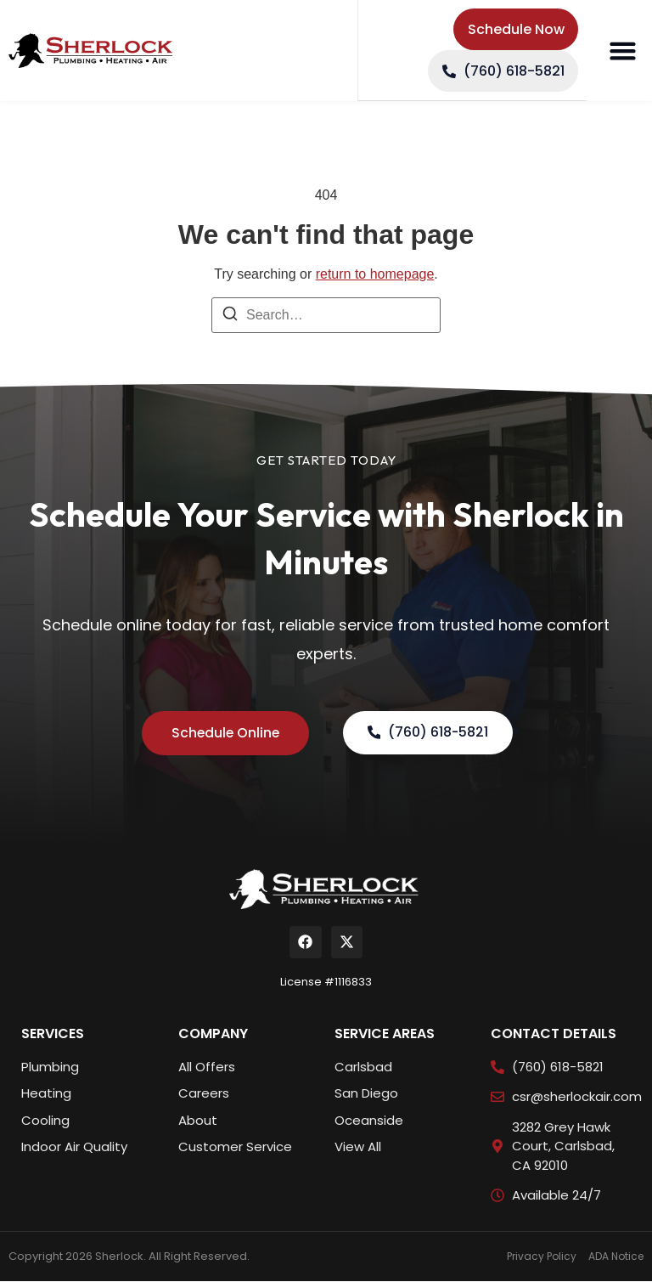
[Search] (230, 316)
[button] (622, 51)
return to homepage (375, 274)
